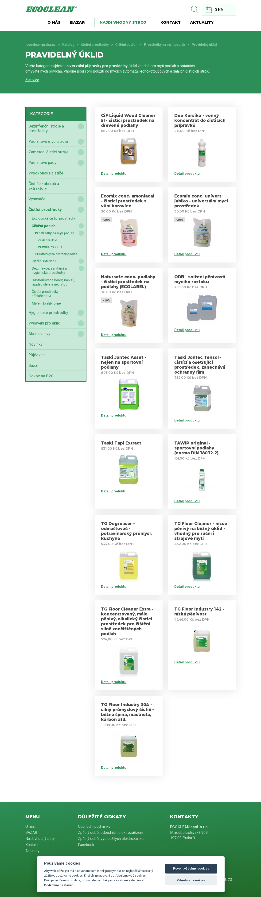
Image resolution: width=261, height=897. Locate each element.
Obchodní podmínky (94, 826)
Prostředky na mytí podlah (164, 44)
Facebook (86, 845)
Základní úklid (47, 240)
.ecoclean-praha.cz (40, 44)
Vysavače (36, 199)
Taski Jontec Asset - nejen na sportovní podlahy (123, 362)
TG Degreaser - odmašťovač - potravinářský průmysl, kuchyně (126, 531)
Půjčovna (36, 354)
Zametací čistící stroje (48, 152)
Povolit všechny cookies (191, 868)
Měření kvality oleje (46, 303)
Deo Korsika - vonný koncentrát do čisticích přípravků (200, 120)
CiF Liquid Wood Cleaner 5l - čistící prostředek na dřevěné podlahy (128, 120)
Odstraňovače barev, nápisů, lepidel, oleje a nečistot (53, 282)
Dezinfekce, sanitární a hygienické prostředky (49, 270)
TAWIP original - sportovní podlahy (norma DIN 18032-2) (196, 448)
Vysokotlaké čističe (45, 173)
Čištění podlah (126, 44)
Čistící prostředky (95, 44)
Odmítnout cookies (191, 880)
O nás (54, 22)
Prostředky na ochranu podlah (56, 254)
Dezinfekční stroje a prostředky (46, 128)
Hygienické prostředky (48, 312)
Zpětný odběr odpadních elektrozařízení (110, 832)
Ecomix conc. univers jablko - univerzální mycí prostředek (201, 200)
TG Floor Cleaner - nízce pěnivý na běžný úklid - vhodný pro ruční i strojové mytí (200, 531)
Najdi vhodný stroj (123, 22)
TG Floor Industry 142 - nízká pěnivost (199, 611)
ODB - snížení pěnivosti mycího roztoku (200, 279)
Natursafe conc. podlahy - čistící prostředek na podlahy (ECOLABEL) (128, 281)
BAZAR (77, 22)
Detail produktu (113, 173)
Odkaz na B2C (41, 376)
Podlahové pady (42, 162)
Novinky (35, 344)
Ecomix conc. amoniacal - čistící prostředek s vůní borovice (127, 200)
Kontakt (170, 22)
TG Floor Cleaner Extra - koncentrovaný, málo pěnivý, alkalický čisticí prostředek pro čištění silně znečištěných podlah (127, 621)
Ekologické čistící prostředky (54, 218)
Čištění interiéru (44, 261)
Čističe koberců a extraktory (43, 186)
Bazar (33, 365)
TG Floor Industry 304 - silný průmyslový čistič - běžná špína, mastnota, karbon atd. (127, 712)
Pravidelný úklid (50, 247)
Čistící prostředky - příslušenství (46, 294)
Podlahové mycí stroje (48, 141)
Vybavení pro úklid (44, 323)
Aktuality (202, 22)
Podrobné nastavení (59, 885)
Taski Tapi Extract (121, 443)
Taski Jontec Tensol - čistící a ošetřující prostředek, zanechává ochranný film (199, 365)
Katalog (68, 44)
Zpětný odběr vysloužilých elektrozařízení (112, 838)
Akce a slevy (39, 333)
